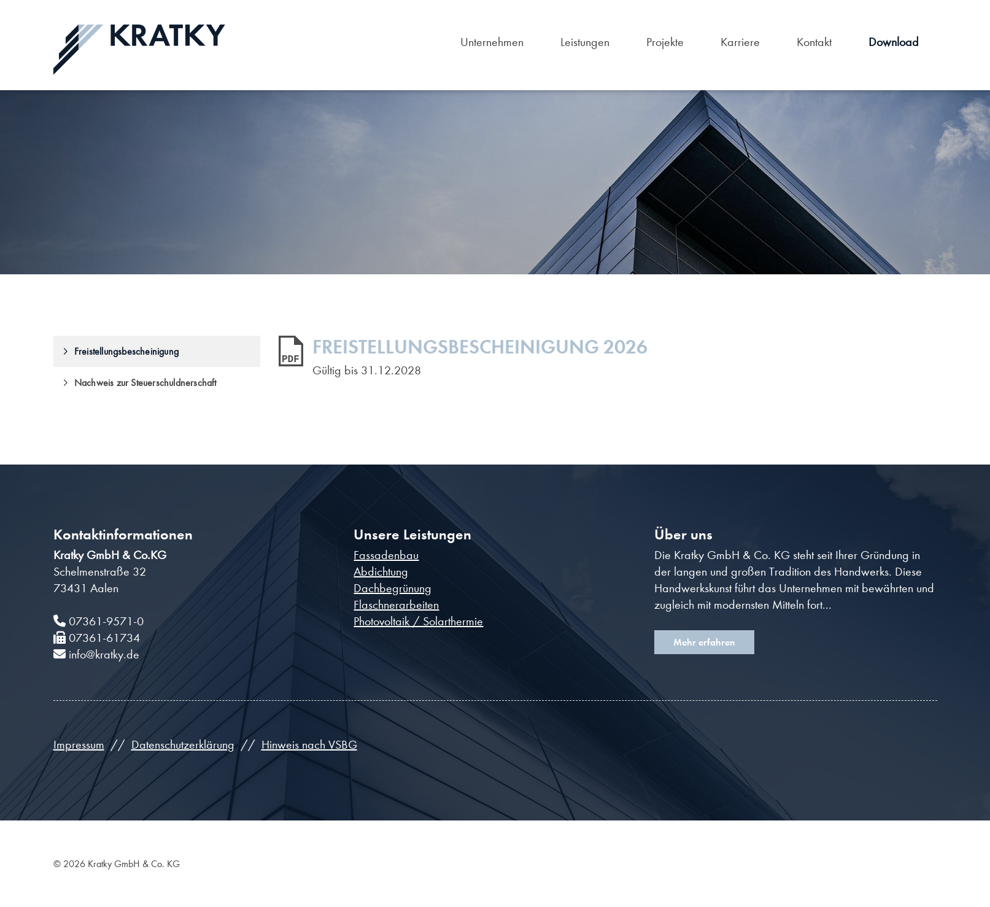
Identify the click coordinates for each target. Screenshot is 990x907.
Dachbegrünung (392, 588)
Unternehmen (492, 42)
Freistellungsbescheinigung (126, 351)
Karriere (740, 42)
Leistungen (584, 42)
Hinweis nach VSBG (309, 745)
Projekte (665, 42)
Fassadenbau (386, 555)
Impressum (78, 745)
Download (893, 42)
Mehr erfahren (704, 642)
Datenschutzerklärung (182, 745)
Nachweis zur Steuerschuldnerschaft (145, 382)
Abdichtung (381, 572)
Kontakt (814, 42)
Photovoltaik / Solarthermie (418, 621)
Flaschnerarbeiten (396, 605)
